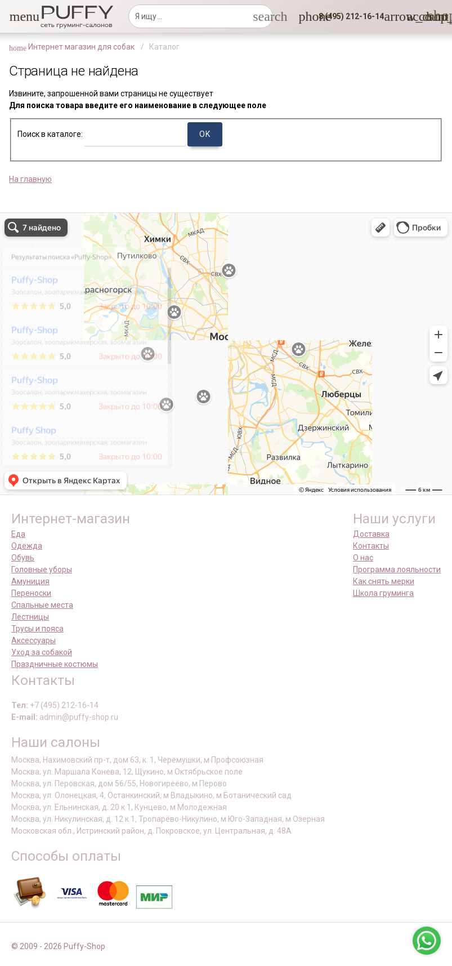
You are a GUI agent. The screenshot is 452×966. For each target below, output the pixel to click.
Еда (18, 533)
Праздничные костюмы (54, 664)
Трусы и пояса (37, 628)
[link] (413, 16)
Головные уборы (41, 569)
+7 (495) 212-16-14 (64, 705)
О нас (363, 557)
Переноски (31, 593)
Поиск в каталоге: (50, 134)
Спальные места (42, 604)
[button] (16, 16)
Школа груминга (383, 593)
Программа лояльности (397, 569)
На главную (30, 179)
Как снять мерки (383, 581)
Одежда (26, 545)
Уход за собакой (41, 652)
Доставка (371, 533)
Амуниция (30, 581)
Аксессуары (33, 640)
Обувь (22, 557)
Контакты (371, 545)
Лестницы (30, 616)
